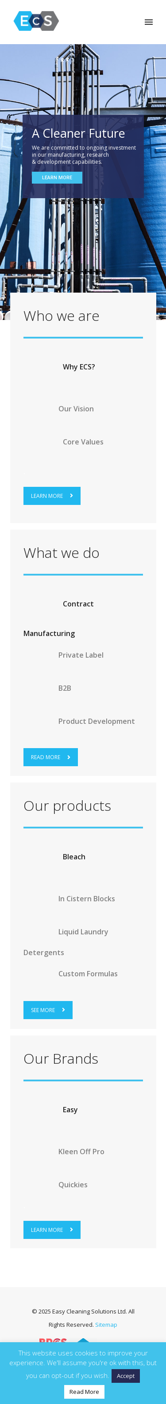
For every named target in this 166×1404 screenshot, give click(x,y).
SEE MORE (48, 1010)
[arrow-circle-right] (42, 366)
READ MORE (50, 757)
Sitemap (106, 1325)
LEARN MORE (52, 496)
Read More (84, 1392)
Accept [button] (126, 1376)
